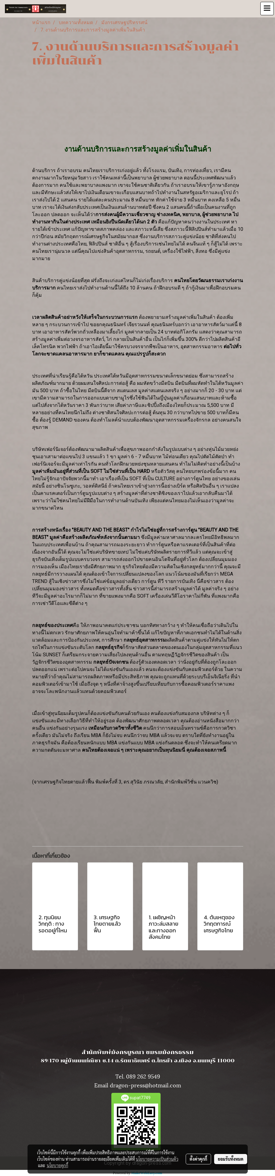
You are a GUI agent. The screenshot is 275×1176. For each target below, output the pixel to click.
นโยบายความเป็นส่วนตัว (157, 1159)
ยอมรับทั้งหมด (230, 1159)
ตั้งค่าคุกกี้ (198, 1159)
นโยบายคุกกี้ (57, 1165)
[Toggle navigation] (267, 8)
